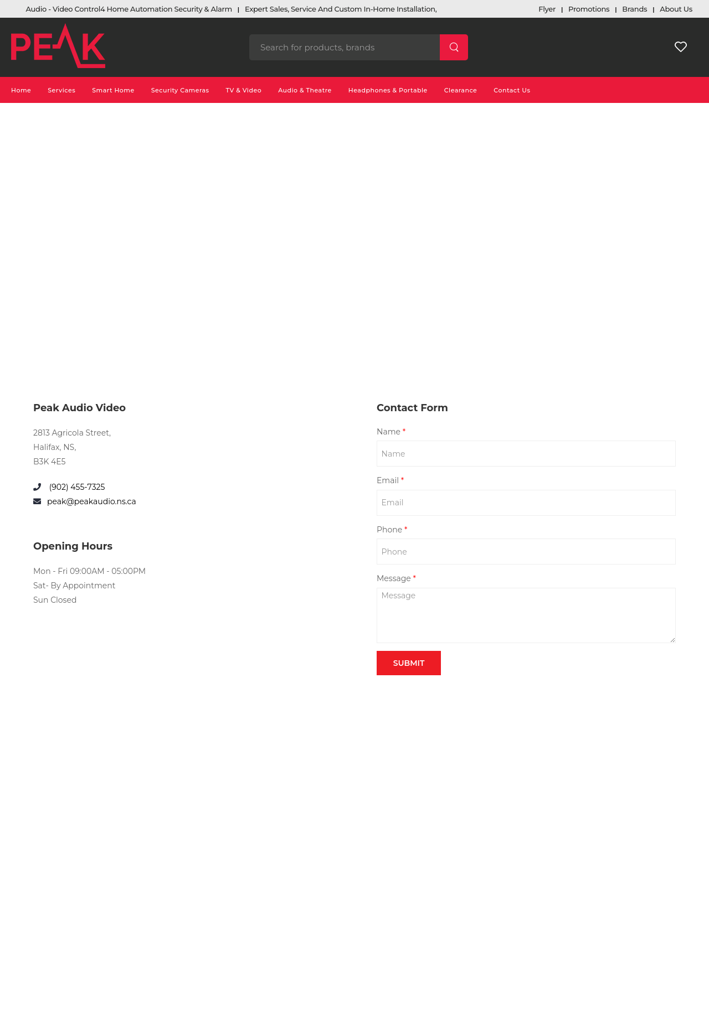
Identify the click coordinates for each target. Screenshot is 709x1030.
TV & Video (244, 90)
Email (390, 480)
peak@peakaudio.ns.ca (91, 501)
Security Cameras (180, 90)
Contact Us (512, 90)
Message (396, 578)
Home (21, 90)
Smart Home (113, 90)
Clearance (460, 90)
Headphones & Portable (388, 90)
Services (61, 90)
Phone (392, 530)
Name (391, 432)
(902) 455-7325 (76, 487)
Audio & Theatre (305, 90)
